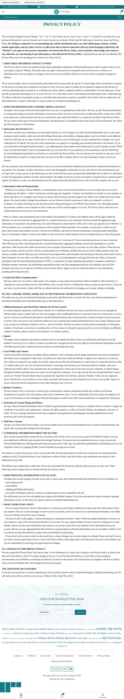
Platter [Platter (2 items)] (59, 642)
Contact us (18, 656)
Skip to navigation (10, 2)
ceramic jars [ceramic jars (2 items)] (17, 633)
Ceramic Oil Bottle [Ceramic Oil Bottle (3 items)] (56, 633)
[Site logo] (62, 11)
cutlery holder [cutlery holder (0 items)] (91, 638)
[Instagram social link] (65, 669)
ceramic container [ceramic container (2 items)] (61, 629)
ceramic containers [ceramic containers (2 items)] (75, 629)
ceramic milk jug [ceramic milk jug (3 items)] (40, 633)
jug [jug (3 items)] (7, 642)
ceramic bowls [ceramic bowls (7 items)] (46, 629)
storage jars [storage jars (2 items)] (117, 642)
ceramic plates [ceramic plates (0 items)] (68, 633)
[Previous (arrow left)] (2, 689)
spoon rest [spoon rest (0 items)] (109, 642)
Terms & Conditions (65, 656)
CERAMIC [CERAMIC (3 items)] (20, 629)
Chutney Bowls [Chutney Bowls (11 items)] (45, 637)
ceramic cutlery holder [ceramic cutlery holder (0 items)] (89, 629)
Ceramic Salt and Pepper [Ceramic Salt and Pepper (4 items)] (96, 633)
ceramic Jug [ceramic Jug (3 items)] (28, 633)
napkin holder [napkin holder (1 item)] (43, 642)
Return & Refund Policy (62, 661)
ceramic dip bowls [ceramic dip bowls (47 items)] (109, 628)
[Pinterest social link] (71, 669)
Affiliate (31, 656)
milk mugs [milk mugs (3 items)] (26, 642)
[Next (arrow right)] (7, 689)
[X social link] (59, 669)
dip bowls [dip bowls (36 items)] (109, 638)
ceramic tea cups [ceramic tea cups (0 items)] (23, 638)
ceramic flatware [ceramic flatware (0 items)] (7, 633)
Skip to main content (34, 2)
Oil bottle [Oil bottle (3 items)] (52, 642)
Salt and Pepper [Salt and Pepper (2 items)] (80, 642)
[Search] (62, 17)
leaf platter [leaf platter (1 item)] (18, 642)
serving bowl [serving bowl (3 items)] (91, 642)
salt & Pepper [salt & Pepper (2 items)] (67, 642)
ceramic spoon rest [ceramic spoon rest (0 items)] (13, 638)
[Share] (7, 684)
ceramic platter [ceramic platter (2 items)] (78, 633)
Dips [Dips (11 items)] (118, 637)
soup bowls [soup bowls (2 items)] (102, 642)
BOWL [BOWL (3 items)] (5, 629)
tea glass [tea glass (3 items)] (60, 646)
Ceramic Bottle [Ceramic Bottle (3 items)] (32, 629)
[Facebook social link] (52, 669)
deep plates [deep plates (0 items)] (99, 638)
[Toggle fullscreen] (13, 684)
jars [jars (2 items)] (3, 642)
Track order (45, 656)
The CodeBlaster (67, 679)
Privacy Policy (103, 656)
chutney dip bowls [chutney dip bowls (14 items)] (65, 637)
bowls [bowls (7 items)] (12, 629)
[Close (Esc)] (2, 684)
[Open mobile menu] (3, 11)
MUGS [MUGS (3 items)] (35, 642)
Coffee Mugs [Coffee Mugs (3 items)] (82, 638)
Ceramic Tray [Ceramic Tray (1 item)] (32, 638)
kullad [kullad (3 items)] (11, 642)
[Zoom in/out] (18, 684)
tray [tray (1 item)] (66, 646)
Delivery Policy (85, 656)
